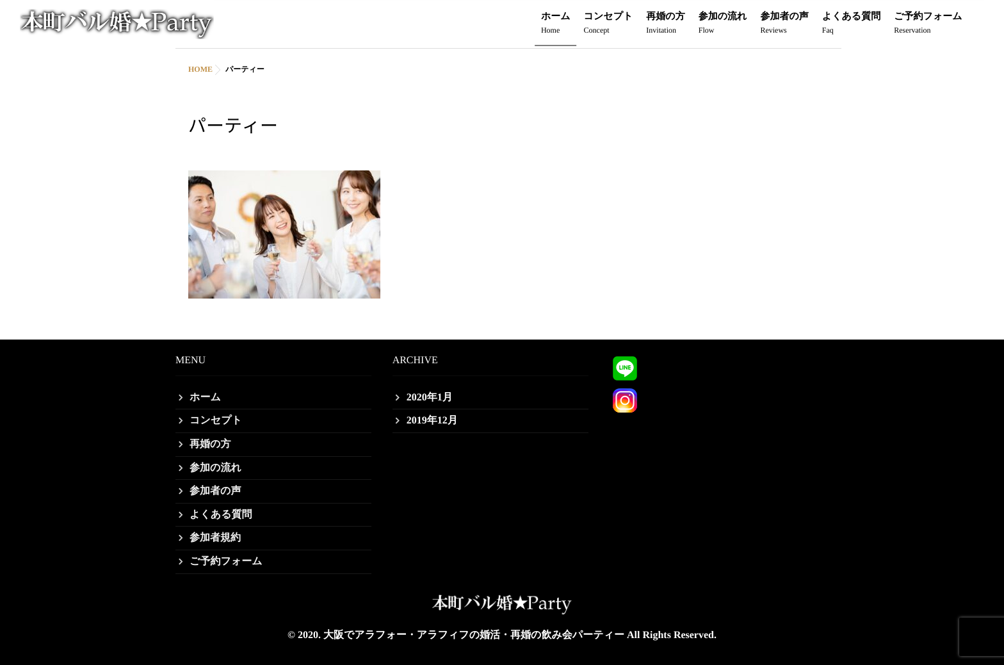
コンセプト (608, 24)
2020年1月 (430, 397)
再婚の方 (665, 24)
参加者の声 (784, 24)
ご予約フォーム (928, 24)
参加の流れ (723, 24)
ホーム (556, 24)
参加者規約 (215, 537)
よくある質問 (851, 24)
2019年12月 (432, 420)
